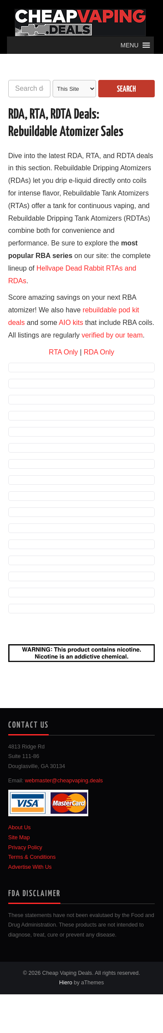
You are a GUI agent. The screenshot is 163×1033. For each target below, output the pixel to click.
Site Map (19, 837)
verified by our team (112, 335)
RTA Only (63, 352)
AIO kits (71, 322)
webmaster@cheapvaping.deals (64, 781)
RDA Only (98, 352)
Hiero (65, 983)
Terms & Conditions (32, 857)
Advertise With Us (30, 867)
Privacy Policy (25, 847)
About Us (19, 827)
